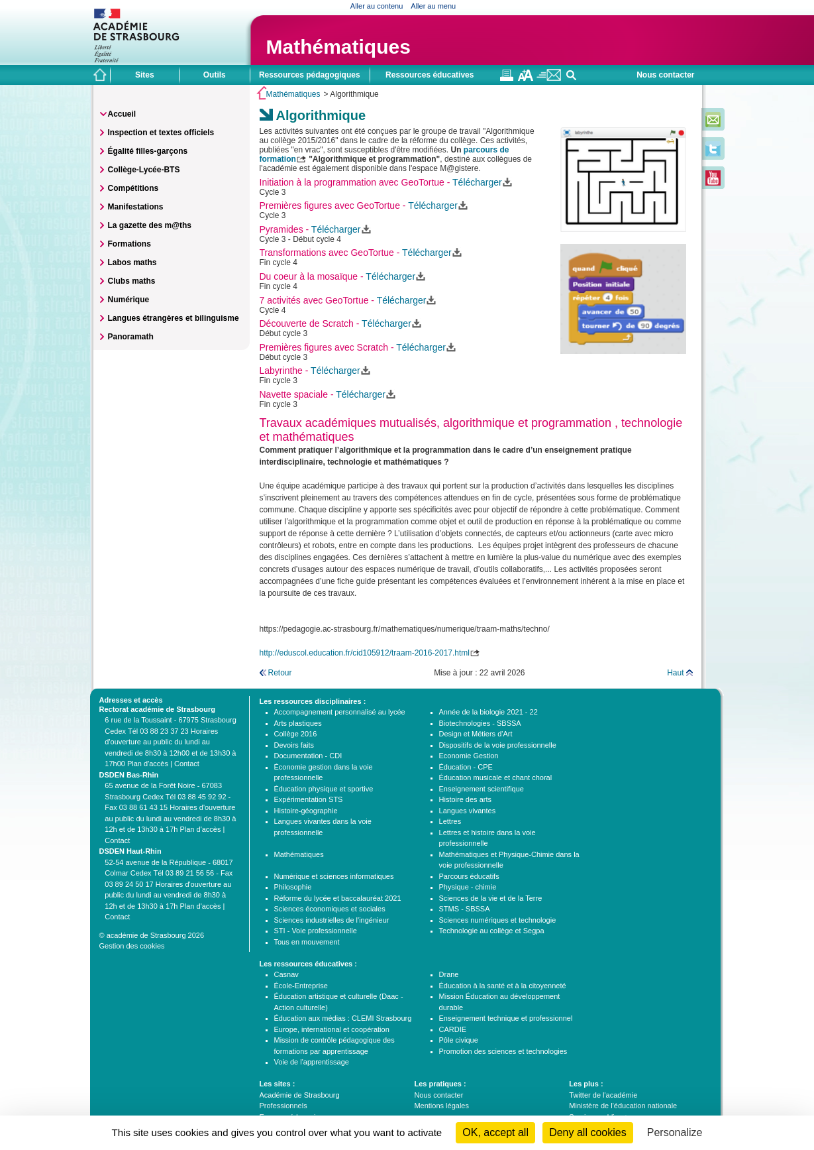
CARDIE (453, 1029)
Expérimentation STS (308, 799)
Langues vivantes (467, 811)
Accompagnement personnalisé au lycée (339, 712)
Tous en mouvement (307, 942)
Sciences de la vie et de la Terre (490, 898)
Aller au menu (433, 6)
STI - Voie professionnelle (315, 931)
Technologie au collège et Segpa (491, 931)
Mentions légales (441, 1106)
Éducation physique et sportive (324, 789)
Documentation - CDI (308, 756)
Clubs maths (132, 281)
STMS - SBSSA (464, 909)
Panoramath (131, 336)
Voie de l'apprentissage (311, 1062)
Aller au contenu (376, 6)
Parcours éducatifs (469, 876)
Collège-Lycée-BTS (144, 169)
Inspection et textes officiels (161, 132)
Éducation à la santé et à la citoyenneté (502, 986)
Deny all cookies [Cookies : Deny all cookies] (588, 1132)
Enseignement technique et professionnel (506, 1018)
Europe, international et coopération (331, 1029)
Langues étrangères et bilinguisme (173, 318)
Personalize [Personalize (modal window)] (675, 1132)
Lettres (450, 821)
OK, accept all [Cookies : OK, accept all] (495, 1132)
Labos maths (132, 262)
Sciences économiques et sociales (329, 909)
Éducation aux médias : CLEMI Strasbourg (343, 1018)
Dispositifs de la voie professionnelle (497, 745)
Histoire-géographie (306, 811)
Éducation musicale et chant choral (495, 777)
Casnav (286, 974)
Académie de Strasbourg (300, 1095)
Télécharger (477, 182)
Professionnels (283, 1106)
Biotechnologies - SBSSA (480, 723)
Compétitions (133, 188)
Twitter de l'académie (603, 1095)
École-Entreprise (301, 986)
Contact (186, 764)
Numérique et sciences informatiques (334, 876)
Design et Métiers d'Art (476, 734)
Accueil (122, 114)
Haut (675, 672)
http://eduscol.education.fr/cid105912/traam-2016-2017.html (365, 653)
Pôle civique (458, 1040)
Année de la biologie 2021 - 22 (488, 712)
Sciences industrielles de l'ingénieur (331, 920)
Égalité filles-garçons (148, 151)
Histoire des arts (465, 799)
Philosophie (293, 887)
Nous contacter (665, 75)
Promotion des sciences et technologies (503, 1051)
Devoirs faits (294, 745)
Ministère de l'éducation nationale (623, 1106)
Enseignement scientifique (481, 789)
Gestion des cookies (132, 946)
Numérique (129, 299)
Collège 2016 (295, 734)
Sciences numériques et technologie (497, 920)
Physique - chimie (468, 887)
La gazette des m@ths (149, 225)
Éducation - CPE (466, 767)
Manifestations (136, 206)
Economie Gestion (469, 756)
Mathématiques (338, 47)
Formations (129, 244)
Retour (280, 672)
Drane (449, 974)
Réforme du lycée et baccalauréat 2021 (337, 898)
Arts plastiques (298, 723)
